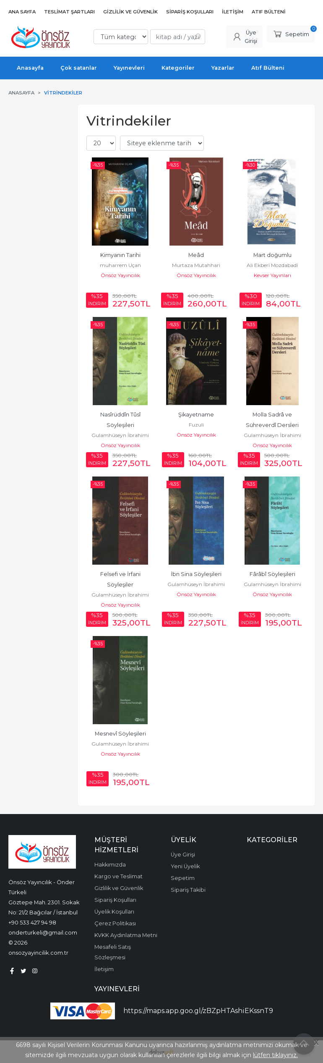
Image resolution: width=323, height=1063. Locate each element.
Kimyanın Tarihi (120, 255)
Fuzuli (196, 425)
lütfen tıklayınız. (275, 1055)
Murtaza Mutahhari (196, 265)
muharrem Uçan (120, 265)
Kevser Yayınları (272, 275)
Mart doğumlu (272, 255)
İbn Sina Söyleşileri (196, 574)
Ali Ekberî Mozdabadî (272, 265)
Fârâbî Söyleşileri (272, 574)
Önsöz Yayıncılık (120, 275)
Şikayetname (196, 414)
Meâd (196, 255)
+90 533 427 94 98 (32, 922)
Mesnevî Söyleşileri (120, 733)
